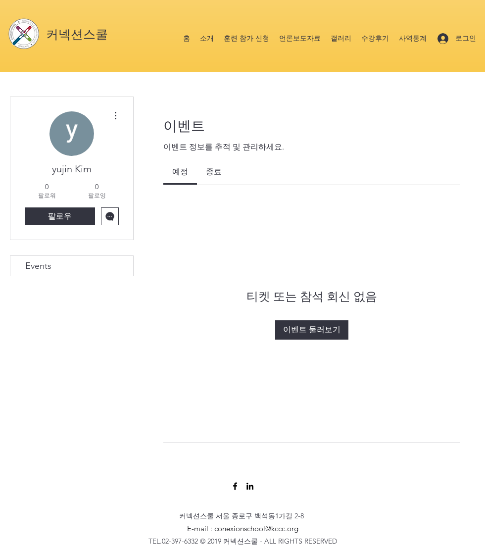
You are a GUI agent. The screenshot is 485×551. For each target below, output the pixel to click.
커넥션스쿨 (77, 34)
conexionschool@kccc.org (256, 528)
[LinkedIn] (250, 486)
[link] (180, 171)
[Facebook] (235, 486)
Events (38, 265)
